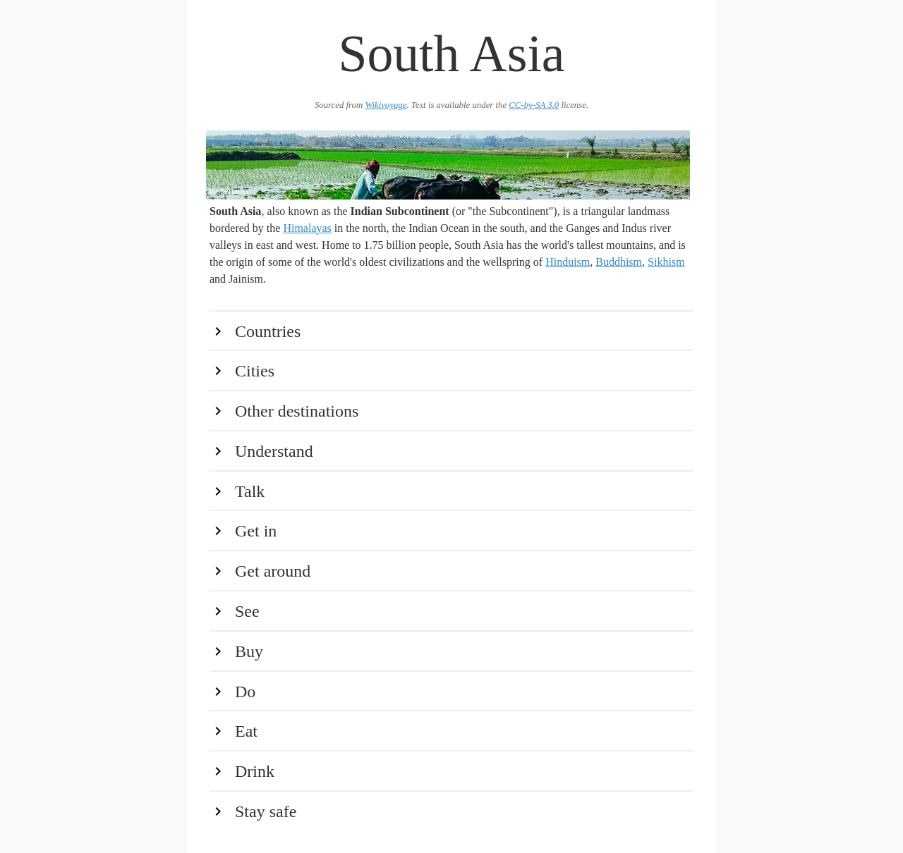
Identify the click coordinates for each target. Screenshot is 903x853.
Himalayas (307, 228)
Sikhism (666, 262)
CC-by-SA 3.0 (534, 105)
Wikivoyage (385, 105)
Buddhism (618, 262)
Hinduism (567, 262)
